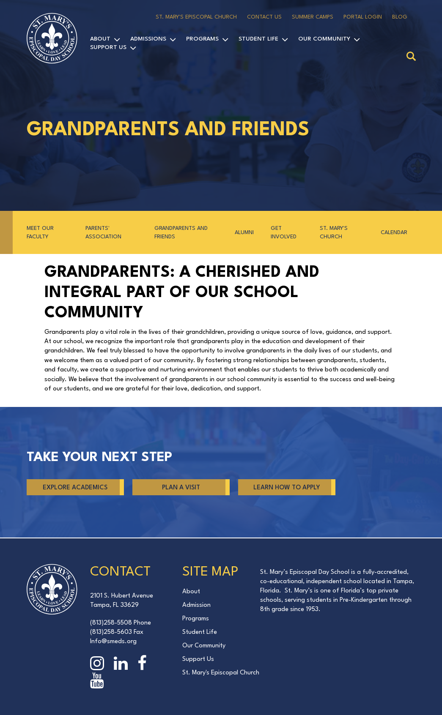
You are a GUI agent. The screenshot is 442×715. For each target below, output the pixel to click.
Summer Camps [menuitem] (312, 17)
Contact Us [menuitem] (264, 17)
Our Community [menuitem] (324, 39)
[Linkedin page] (123, 665)
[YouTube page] (99, 682)
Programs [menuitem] (202, 39)
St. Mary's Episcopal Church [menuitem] (196, 17)
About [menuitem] (100, 39)
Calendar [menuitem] (394, 232)
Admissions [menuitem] (148, 39)
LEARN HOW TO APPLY (286, 488)
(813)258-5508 (111, 623)
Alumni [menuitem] (244, 232)
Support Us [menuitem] (108, 47)
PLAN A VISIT (181, 488)
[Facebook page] (144, 665)
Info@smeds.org (113, 642)
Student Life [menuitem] (258, 39)
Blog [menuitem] (399, 17)
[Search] (411, 57)
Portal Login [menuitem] (362, 17)
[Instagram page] (99, 665)
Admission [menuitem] (196, 605)
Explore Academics (75, 488)
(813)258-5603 (111, 632)
